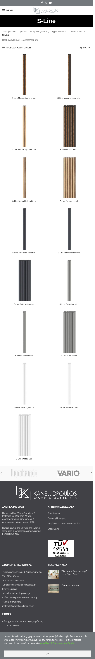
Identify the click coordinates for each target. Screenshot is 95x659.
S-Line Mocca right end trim (24, 98)
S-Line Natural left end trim (24, 201)
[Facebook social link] (42, 2)
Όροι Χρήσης (54, 513)
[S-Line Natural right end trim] (24, 125)
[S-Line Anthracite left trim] (68, 228)
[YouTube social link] (50, 2)
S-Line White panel (24, 459)
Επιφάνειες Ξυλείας (39, 31)
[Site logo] (46, 10)
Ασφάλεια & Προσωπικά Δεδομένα (64, 523)
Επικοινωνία (53, 529)
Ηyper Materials (59, 31)
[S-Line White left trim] (68, 383)
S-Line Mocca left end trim (68, 98)
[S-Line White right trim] (24, 383)
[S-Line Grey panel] (68, 331)
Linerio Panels (76, 31)
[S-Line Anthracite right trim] (24, 228)
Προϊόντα (23, 31)
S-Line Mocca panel (68, 149)
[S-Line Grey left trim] (24, 331)
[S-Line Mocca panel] (68, 125)
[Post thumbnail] (53, 574)
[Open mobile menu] (7, 10)
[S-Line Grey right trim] (68, 279)
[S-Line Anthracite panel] (24, 279)
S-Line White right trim (23, 407)
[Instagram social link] (46, 2)
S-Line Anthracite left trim (69, 252)
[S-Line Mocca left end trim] (68, 73)
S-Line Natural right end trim (24, 149)
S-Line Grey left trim (23, 355)
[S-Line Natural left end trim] (24, 176)
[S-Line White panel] (24, 434)
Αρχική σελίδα (9, 31)
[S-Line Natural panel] (68, 176)
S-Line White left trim (69, 407)
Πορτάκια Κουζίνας (70, 585)
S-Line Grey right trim (69, 304)
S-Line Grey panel (68, 355)
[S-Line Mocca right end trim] (24, 73)
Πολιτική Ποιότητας (57, 518)
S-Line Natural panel (69, 201)
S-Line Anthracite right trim (23, 252)
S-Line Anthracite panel (24, 304)
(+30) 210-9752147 (16, 580)
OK (47, 653)
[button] (92, 473)
